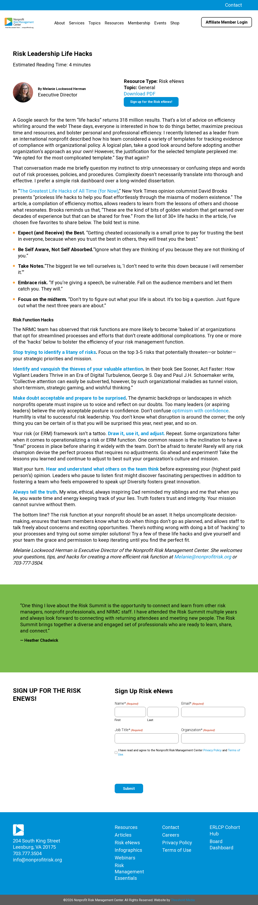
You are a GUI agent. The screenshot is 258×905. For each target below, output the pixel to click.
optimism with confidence (200, 411)
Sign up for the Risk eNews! (151, 102)
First (118, 720)
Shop (174, 23)
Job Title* (129, 730)
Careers (170, 835)
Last (150, 720)
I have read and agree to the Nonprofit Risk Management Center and (179, 752)
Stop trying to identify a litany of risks (54, 352)
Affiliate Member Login (227, 22)
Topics (94, 23)
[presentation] (145, 769)
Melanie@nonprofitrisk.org (202, 557)
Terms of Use (176, 850)
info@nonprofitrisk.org (37, 859)
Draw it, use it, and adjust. (136, 433)
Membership (139, 23)
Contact (233, 5)
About (59, 23)
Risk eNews (127, 842)
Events (160, 23)
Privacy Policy (212, 750)
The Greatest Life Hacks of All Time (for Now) (69, 191)
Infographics (128, 850)
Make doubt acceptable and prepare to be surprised (69, 398)
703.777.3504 (27, 853)
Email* (192, 703)
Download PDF (139, 94)
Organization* (198, 730)
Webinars (125, 857)
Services (76, 23)
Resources (114, 23)
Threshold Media (183, 899)
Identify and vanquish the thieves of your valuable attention (78, 369)
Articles (123, 835)
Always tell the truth (35, 492)
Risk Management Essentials (129, 871)
